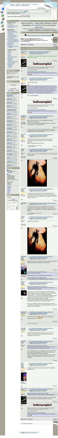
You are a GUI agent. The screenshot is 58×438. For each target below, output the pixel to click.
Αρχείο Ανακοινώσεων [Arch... (12, 105)
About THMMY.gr (25, 5)
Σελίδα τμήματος (12, 30)
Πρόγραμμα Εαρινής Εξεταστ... (12, 94)
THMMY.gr (23, 38)
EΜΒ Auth (10, 60)
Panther (10, 67)
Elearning (10, 33)
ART (9, 53)
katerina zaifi (10, 95)
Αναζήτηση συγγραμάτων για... (12, 160)
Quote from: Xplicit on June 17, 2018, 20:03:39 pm (36, 71)
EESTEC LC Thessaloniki (10, 58)
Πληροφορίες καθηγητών (11, 120)
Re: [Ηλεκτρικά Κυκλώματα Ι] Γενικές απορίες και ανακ (43, 203)
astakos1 (9, 186)
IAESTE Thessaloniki (13, 61)
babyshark (23, 134)
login (20, 12)
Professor (23, 115)
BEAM (9, 55)
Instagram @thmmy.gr (13, 46)
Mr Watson (10, 128)
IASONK (9, 189)
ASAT (9, 54)
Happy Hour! (18, 5)
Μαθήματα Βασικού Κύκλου (34, 38)
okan (9, 135)
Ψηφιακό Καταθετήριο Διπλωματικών (12, 42)
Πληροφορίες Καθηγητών (10, 44)
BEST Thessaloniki (12, 56)
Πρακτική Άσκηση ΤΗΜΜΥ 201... (12, 112)
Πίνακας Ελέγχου (11, 70)
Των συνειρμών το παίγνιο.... (12, 98)
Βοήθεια (38, 25)
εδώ (33, 25)
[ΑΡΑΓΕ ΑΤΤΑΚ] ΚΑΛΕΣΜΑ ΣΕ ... (12, 153)
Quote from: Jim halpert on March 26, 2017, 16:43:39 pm (37, 393)
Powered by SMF (21, 432)
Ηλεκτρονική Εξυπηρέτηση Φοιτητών (12, 38)
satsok (9, 191)
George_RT (10, 190)
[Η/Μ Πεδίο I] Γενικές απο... (11, 138)
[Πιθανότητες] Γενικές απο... (11, 116)
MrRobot (23, 282)
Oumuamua (24, 311)
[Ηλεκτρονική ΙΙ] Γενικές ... (11, 101)
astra (8, 188)
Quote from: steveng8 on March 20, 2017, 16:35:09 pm (37, 345)
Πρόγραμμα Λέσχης (12, 35)
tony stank (10, 102)
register (24, 12)
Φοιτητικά (28, 4)
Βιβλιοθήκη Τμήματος (13, 32)
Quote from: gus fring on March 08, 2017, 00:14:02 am (37, 286)
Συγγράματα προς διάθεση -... (12, 127)
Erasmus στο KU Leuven (11, 131)
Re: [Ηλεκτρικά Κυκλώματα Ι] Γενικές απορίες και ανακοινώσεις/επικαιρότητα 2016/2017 (41, 78)
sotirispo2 (10, 165)
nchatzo (9, 192)
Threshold (10, 150)
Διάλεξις (9, 113)
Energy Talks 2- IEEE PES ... (12, 109)
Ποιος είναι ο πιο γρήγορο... (11, 146)
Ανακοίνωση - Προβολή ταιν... (12, 164)
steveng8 (23, 328)
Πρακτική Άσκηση (12, 36)
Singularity (23, 256)
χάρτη (41, 27)
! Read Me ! (18, 4)
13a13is (23, 149)
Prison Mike (22, 363)
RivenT (41, 39)
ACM (9, 50)
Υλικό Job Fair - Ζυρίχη (11, 149)
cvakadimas (10, 154)
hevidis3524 (10, 187)
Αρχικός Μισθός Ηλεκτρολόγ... (12, 157)
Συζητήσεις (12, 5)
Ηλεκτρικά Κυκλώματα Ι (29, 39)
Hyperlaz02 (10, 121)
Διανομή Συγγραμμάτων (13, 40)
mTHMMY (10, 47)
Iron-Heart (23, 341)
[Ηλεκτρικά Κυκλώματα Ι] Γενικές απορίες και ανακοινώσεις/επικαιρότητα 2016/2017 (40, 52)
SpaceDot (10, 65)
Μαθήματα (23, 4)
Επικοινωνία (11, 27)
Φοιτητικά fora (11, 34)
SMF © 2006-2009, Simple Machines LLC (32, 432)
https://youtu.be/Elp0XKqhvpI (32, 323)
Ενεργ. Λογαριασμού (13, 26)
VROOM (10, 66)
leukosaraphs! (24, 51)
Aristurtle (10, 52)
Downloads (12, 4)
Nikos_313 (10, 106)
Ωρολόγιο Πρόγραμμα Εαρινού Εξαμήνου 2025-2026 (39, 35)
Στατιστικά (9, 168)
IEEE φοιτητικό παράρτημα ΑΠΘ (11, 63)
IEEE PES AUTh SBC (12, 110)
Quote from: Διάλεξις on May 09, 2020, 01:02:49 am (36, 277)
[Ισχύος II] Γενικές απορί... (11, 142)
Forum (9, 23)
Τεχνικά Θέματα (34, 4)
